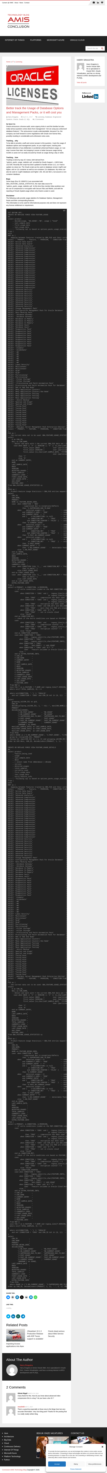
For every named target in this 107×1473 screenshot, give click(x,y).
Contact (26, 3)
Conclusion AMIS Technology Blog (14, 1470)
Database (48, 117)
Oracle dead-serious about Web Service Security (56, 1333)
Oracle (15, 119)
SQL (28, 119)
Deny (76, 1464)
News (21, 3)
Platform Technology (12, 1456)
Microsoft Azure (55, 40)
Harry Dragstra (13, 117)
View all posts (82, 82)
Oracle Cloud (77, 40)
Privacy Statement (75, 1469)
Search (102, 48)
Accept (57, 1464)
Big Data (7, 1440)
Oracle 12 (22, 119)
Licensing (18, 62)
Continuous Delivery (12, 1446)
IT (13, 62)
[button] (102, 1447)
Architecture (9, 1437)
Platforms (35, 40)
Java (6, 1433)
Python (7, 1460)
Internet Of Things (15, 40)
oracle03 (21, 1407)
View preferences (94, 1464)
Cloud (6, 1443)
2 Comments (39, 119)
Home (8, 62)
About (16, 3)
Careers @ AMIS (7, 3)
